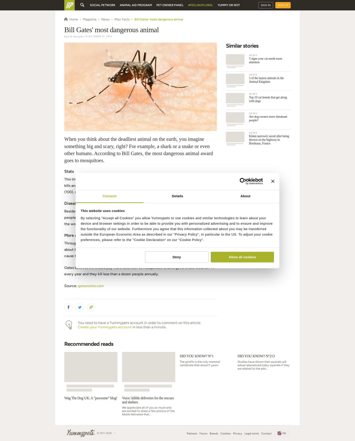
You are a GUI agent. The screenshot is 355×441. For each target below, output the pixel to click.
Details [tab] (177, 196)
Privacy (237, 433)
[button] (68, 307)
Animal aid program (136, 5)
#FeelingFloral (200, 5)
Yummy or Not (229, 5)
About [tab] (245, 196)
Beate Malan (73, 36)
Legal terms (252, 433)
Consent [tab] (110, 196)
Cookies (226, 433)
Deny (177, 257)
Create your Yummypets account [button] (105, 327)
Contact (266, 433)
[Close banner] (272, 181)
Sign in (266, 5)
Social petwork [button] (102, 5)
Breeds (214, 433)
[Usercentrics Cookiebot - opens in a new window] (243, 181)
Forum (203, 433)
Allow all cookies (242, 257)
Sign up (283, 5)
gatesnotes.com (91, 286)
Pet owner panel (170, 5)
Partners (192, 433)
